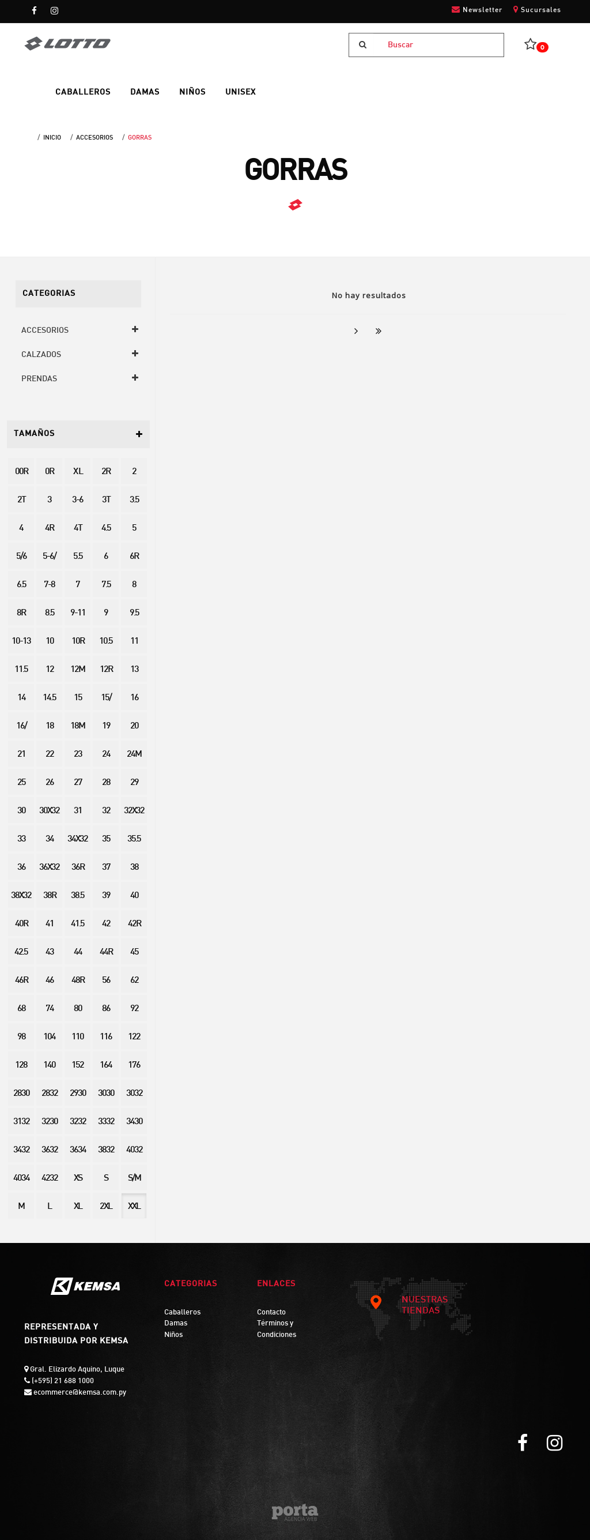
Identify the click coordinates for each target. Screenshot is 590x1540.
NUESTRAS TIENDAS (408, 1305)
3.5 (134, 500)
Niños (173, 1335)
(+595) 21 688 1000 (62, 1381)
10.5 (105, 641)
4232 (49, 1178)
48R (77, 980)
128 (21, 1065)
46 (50, 980)
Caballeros (182, 1312)
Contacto (271, 1312)
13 (134, 670)
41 (50, 924)
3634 (78, 1150)
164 (106, 1065)
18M (77, 726)
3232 (78, 1122)
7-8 (49, 585)
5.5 (77, 557)
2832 (49, 1094)
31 (78, 811)
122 (134, 1037)
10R (77, 641)
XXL (134, 1207)
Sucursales (537, 9)
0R (49, 472)
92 (134, 1009)
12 (50, 670)
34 (50, 839)
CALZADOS (41, 355)
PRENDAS (39, 379)
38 (134, 867)
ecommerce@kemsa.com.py (79, 1392)
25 (21, 783)
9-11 (77, 613)
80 (78, 1009)
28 (106, 783)
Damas (175, 1323)
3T (106, 500)
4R (49, 528)
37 (106, 867)
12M (77, 670)
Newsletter (477, 9)
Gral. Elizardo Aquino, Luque (76, 1369)
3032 (134, 1094)
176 (134, 1065)
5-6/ (49, 557)
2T (21, 500)
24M (134, 754)
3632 (49, 1150)
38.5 (77, 896)
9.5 (134, 613)
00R (21, 472)
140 (49, 1065)
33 (21, 839)
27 (78, 783)
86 (106, 1009)
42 (106, 924)
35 (106, 839)
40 (134, 896)
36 (21, 867)
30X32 (49, 811)
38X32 (21, 896)
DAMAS (145, 92)
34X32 (77, 839)
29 (134, 783)
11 (134, 641)
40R (21, 924)
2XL (106, 1207)
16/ (21, 726)
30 (21, 811)
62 (134, 980)
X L (77, 472)
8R (21, 613)
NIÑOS (192, 92)
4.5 (106, 528)
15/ (106, 698)
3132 (21, 1122)
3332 (106, 1122)
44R (106, 952)
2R (105, 472)
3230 (49, 1122)
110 (77, 1037)
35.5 (134, 839)
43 (50, 952)
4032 (134, 1150)
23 (78, 754)
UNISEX (240, 92)
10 (50, 641)
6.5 (21, 585)
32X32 (134, 811)
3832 (106, 1150)
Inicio (52, 138)
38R (49, 896)
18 (50, 726)
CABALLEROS (83, 92)
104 (49, 1037)
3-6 (77, 500)
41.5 (77, 924)
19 (106, 726)
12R (106, 670)
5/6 (21, 557)
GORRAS (140, 138)
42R (134, 924)
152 (77, 1065)
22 (50, 754)
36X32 (49, 867)
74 (50, 1009)
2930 (78, 1094)
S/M (134, 1178)
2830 (21, 1094)
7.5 (106, 585)
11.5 (21, 670)
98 (21, 1037)
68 (21, 1009)
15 (78, 698)
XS (78, 1178)
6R (134, 557)
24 (106, 754)
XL (78, 1207)
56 (106, 980)
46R (21, 980)
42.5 (21, 952)
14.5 (49, 698)
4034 (21, 1178)
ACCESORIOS (94, 138)
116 (106, 1037)
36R (77, 867)
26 (50, 783)
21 (21, 754)
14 (21, 698)
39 (106, 896)
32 (106, 811)
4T (78, 528)
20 (134, 726)
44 (78, 952)
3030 (106, 1094)
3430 (134, 1122)
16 (134, 698)
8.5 (49, 613)
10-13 (21, 641)
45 (134, 952)
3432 (21, 1150)
